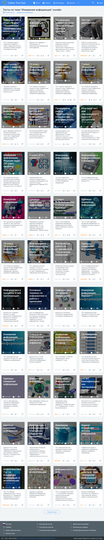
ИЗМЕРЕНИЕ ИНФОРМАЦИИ (38, 471)
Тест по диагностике (88, 21)
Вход (100, 3)
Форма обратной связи (13, 530)
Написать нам (10, 533)
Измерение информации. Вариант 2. (10, 337)
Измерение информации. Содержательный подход (64, 338)
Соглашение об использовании (26, 538)
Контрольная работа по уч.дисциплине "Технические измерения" (63, 249)
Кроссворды (58, 3)
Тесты (36, 3)
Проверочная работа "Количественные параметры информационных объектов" (64, 115)
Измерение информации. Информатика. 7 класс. (64, 382)
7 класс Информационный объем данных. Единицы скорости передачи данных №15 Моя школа (65, 209)
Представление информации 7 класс (38, 23)
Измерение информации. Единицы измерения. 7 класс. (62, 70)
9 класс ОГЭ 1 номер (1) (37, 156)
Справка (8, 527)
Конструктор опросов (46, 527)
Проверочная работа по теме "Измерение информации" (89, 473)
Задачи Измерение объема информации (88, 429)
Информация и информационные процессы (90, 158)
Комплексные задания (80, 527)
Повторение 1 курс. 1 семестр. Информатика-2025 (12, 68)
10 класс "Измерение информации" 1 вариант (11, 247)
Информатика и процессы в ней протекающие (12, 293)
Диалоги (71, 3)
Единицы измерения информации (36, 202)
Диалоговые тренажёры (81, 524)
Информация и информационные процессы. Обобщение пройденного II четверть (38, 432)
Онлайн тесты (9, 12)
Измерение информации (25, 12)
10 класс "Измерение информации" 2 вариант (37, 68)
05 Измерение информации (89, 336)
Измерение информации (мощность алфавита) (36, 338)
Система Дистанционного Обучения (84, 530)
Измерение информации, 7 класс (63, 158)
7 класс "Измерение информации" (88, 67)
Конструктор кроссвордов (47, 530)
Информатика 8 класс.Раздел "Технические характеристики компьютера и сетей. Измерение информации (12, 30)
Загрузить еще (52, 512)
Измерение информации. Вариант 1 (88, 293)
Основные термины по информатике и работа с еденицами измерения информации (38, 298)
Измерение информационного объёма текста (12, 112)
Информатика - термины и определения (63, 293)
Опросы (46, 3)
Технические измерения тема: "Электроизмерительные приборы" (64, 26)
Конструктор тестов (45, 524)
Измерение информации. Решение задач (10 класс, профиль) (11, 161)
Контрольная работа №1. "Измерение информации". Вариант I (37, 114)
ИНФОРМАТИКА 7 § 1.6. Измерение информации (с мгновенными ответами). (12, 476)
